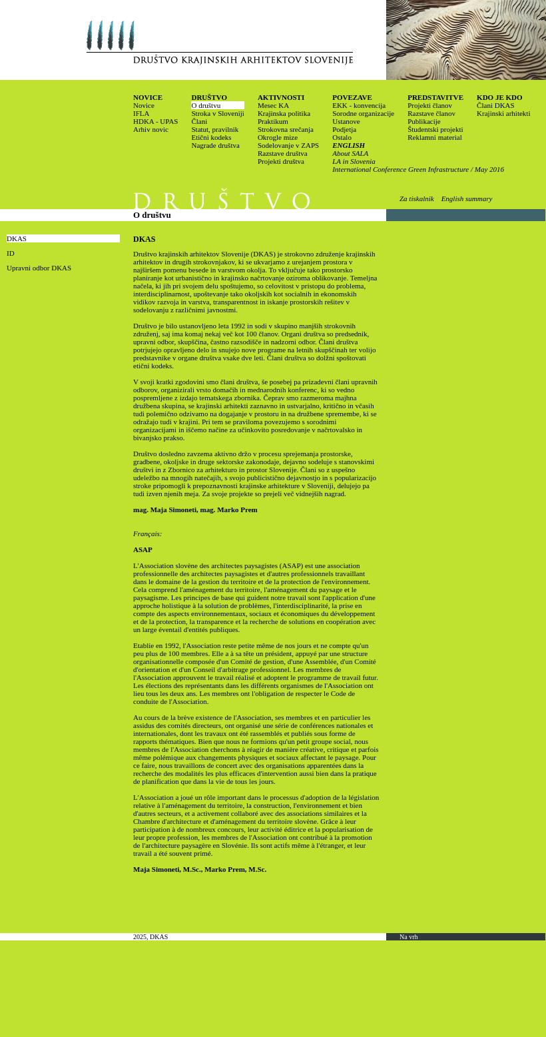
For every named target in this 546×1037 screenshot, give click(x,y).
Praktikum (273, 121)
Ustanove (346, 121)
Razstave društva (283, 153)
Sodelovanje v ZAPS (288, 145)
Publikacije (424, 121)
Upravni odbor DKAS (39, 268)
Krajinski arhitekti (503, 113)
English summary (467, 198)
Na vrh (409, 936)
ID (11, 253)
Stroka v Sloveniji (217, 113)
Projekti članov (430, 105)
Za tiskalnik (417, 198)
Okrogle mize (278, 137)
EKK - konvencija (359, 105)
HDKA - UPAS (155, 121)
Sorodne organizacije (363, 113)
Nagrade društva (215, 145)
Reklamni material (435, 137)
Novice (143, 105)
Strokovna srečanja (286, 129)
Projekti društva (281, 161)
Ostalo (342, 137)
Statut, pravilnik (214, 129)
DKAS (17, 238)
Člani (199, 121)
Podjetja (344, 129)
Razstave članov (431, 113)
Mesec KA (273, 105)
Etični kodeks (211, 137)
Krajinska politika (284, 113)
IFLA (141, 113)
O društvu (205, 105)
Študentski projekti (435, 129)
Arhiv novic (150, 129)
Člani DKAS (496, 105)
